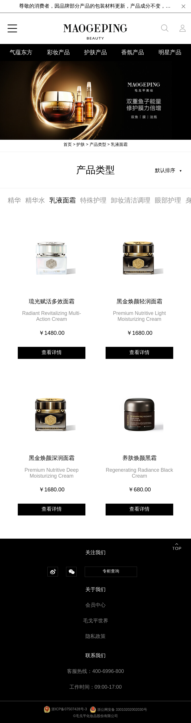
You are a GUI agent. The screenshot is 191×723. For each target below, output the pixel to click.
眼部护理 (168, 200)
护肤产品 (95, 52)
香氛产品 (132, 52)
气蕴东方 (21, 52)
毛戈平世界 (95, 620)
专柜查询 (111, 571)
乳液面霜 (119, 144)
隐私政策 (95, 636)
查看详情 (51, 352)
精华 (14, 200)
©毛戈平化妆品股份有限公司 (95, 716)
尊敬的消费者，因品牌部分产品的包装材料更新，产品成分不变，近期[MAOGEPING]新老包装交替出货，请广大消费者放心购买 (95, 6)
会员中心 (95, 605)
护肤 (80, 144)
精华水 (35, 200)
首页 (67, 144)
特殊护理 (93, 200)
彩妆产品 (58, 52)
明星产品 (170, 52)
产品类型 (98, 144)
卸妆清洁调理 (130, 200)
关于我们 (95, 589)
